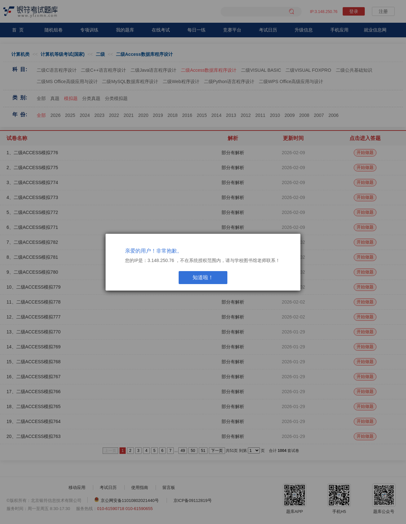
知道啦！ (203, 277)
